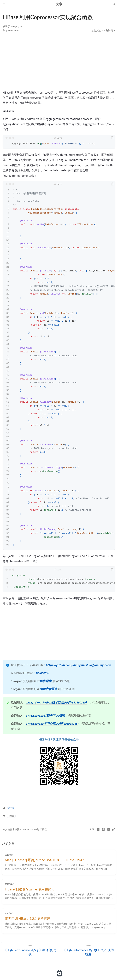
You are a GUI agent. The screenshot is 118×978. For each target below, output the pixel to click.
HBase (11, 815)
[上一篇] (30, 951)
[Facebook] (103, 829)
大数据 (10, 808)
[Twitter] (98, 829)
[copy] (112, 138)
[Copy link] (113, 829)
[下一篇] (88, 951)
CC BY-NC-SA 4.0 (28, 829)
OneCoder (13, 30)
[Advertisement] (59, 62)
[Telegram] (109, 829)
